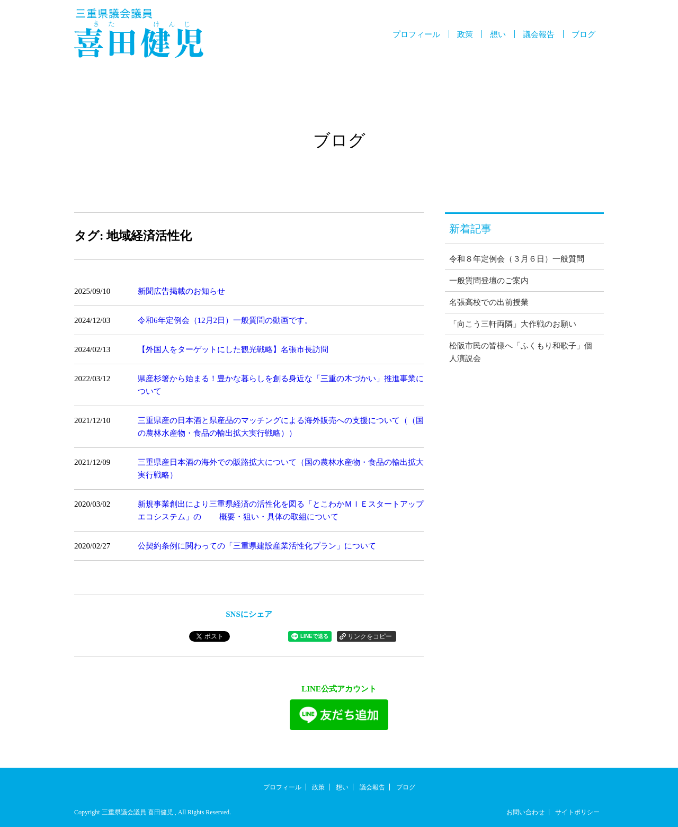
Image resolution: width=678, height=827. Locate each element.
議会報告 (539, 34)
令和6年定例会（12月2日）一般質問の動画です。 (225, 320)
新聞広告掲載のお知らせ (181, 291)
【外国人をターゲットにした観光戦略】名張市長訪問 (233, 349)
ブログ (583, 34)
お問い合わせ (525, 812)
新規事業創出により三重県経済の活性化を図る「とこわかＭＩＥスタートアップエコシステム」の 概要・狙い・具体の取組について (281, 510)
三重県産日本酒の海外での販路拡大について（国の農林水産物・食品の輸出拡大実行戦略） (281, 468)
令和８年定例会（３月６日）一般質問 (516, 259)
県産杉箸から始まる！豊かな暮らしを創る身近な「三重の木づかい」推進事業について (281, 384)
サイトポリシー (577, 812)
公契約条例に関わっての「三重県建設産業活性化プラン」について (257, 546)
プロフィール (416, 34)
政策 (465, 34)
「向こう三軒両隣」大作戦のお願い (512, 324)
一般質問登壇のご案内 (489, 280)
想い (498, 34)
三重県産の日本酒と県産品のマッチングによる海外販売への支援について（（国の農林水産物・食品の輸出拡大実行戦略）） (281, 426)
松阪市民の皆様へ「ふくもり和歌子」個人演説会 (520, 352)
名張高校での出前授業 (489, 302)
